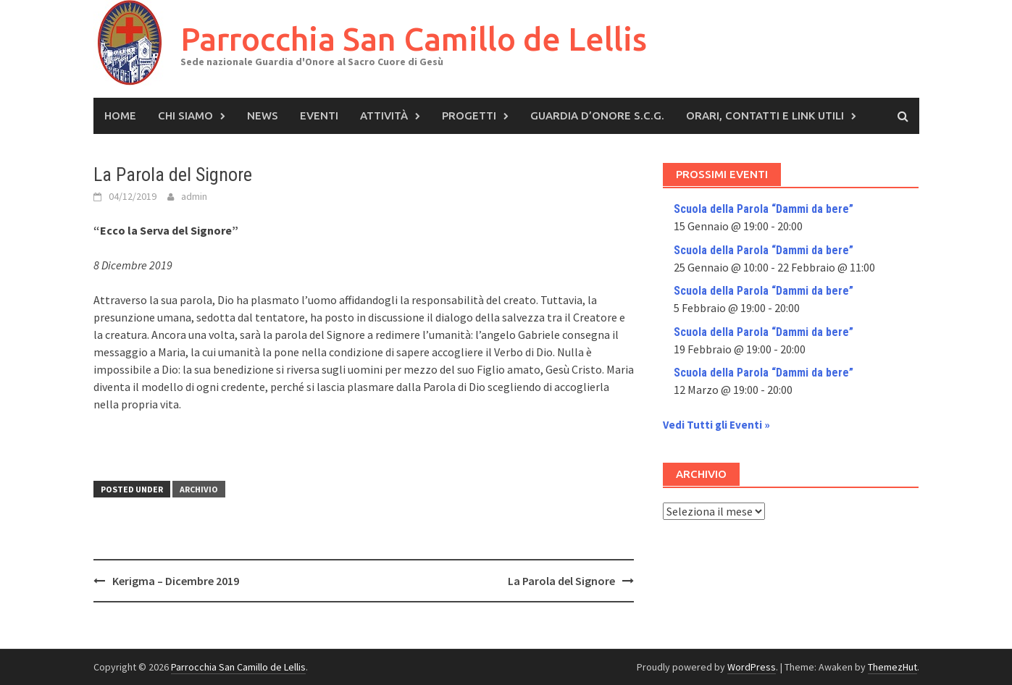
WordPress (751, 666)
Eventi (319, 115)
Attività (384, 115)
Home (120, 115)
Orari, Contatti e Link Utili (765, 115)
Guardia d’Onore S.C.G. (597, 115)
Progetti (469, 115)
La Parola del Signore (561, 580)
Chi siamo (185, 115)
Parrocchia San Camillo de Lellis (413, 38)
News (262, 115)
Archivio (199, 489)
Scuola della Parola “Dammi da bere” (763, 209)
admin (194, 196)
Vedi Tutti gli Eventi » (716, 425)
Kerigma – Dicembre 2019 (175, 580)
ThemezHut (892, 666)
